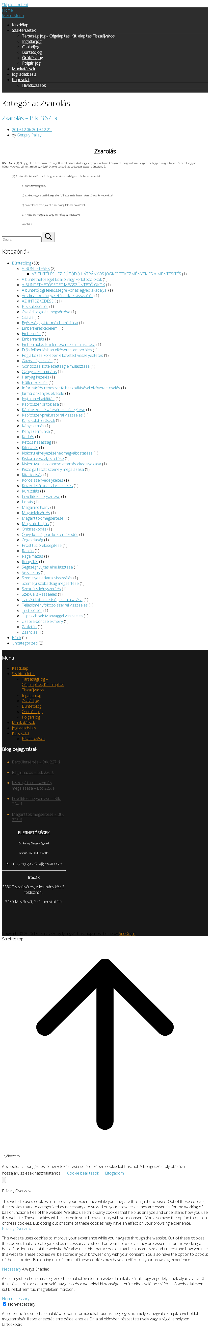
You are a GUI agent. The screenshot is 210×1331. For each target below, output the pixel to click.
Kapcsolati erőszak (38, 420)
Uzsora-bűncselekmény (42, 621)
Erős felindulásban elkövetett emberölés (57, 350)
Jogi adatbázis (24, 74)
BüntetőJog (32, 52)
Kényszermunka (36, 431)
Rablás (28, 550)
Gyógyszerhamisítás (39, 371)
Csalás (27, 317)
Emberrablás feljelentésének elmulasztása (58, 344)
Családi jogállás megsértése (46, 312)
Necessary (12, 1269)
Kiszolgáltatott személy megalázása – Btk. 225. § (33, 785)
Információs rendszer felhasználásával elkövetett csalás (71, 388)
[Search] (48, 237)
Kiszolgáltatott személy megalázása (53, 469)
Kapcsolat (20, 79)
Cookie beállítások (83, 1173)
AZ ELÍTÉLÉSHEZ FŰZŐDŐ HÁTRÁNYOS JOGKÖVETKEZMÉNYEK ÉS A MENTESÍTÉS (106, 274)
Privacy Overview (16, 1228)
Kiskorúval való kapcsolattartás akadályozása (61, 464)
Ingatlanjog (31, 41)
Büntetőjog (21, 263)
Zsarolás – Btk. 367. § (29, 118)
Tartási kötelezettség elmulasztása (52, 599)
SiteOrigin (127, 933)
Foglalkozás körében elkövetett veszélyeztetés (62, 355)
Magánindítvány (35, 507)
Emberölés (31, 333)
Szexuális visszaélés (39, 594)
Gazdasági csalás (37, 360)
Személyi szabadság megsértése (50, 583)
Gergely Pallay (29, 135)
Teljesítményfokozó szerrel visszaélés (55, 605)
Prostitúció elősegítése (42, 545)
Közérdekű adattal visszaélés (47, 485)
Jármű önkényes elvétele (43, 393)
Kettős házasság (36, 442)
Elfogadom (114, 1173)
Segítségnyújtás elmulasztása (47, 567)
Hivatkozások (34, 85)
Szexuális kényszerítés (41, 588)
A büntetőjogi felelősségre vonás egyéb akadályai (64, 290)
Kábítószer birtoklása (40, 404)
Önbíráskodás (34, 529)
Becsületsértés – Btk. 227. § (36, 762)
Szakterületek (23, 30)
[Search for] (22, 239)
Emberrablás (33, 339)
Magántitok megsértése (42, 518)
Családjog (30, 47)
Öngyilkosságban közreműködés (50, 534)
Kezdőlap (20, 25)
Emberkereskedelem (39, 328)
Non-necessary (15, 1298)
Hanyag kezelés (35, 377)
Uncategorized (25, 643)
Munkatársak (23, 69)
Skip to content (15, 4)
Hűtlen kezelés (35, 382)
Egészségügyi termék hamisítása (50, 322)
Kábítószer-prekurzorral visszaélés (52, 415)
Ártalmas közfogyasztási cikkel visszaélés (57, 295)
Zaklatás (29, 626)
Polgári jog (31, 63)
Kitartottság (32, 474)
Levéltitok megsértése (41, 496)
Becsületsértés (35, 306)
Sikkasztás (31, 572)
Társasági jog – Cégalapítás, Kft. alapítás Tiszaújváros (68, 36)
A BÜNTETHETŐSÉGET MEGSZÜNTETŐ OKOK (63, 284)
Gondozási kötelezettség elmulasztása (56, 366)
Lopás (27, 502)
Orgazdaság (32, 540)
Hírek (16, 637)
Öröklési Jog (32, 57)
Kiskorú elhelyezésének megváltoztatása (57, 453)
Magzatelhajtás (35, 523)
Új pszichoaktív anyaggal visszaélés (52, 616)
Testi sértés (32, 610)
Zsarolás (29, 632)
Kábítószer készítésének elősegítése (53, 409)
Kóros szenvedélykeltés (42, 480)
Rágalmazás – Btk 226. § (33, 772)
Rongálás (30, 561)
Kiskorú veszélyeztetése (43, 458)
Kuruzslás (30, 491)
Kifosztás (30, 447)
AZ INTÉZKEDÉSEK (39, 301)
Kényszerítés (33, 426)
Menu (13, 15)
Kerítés (28, 436)
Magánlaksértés (36, 512)
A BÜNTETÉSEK (36, 268)
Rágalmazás (32, 556)
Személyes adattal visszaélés (47, 578)
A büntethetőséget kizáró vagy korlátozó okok (62, 279)
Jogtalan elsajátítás (38, 398)
